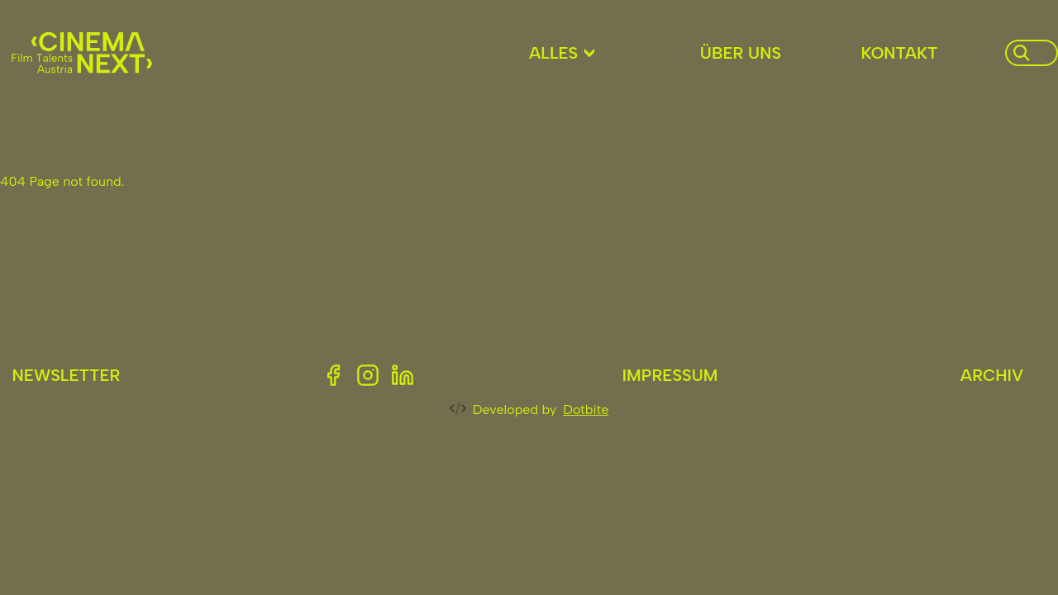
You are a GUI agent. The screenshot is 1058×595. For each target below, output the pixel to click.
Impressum (670, 375)
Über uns (740, 53)
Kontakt (898, 53)
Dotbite (585, 409)
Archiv (991, 375)
